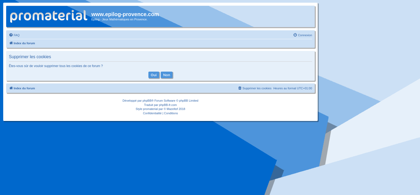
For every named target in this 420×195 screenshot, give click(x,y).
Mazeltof (172, 109)
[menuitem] (14, 35)
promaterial (150, 109)
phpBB (146, 100)
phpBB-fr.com (168, 104)
